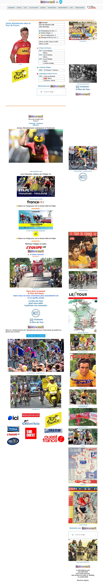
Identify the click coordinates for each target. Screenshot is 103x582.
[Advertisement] (51, 15)
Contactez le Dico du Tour (36, 320)
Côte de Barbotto (50, 76)
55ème (45, 57)
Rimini (53, 80)
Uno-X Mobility (47, 50)
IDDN (86, 577)
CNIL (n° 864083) (88, 575)
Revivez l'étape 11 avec (36, 244)
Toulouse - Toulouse (52, 70)
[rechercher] (51, 92)
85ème (45, 53)
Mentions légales (83, 580)
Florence (47, 80)
